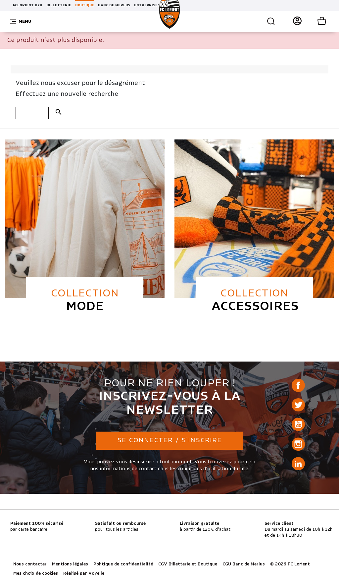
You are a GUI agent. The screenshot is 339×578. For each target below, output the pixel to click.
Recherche (271, 21)
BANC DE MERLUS (114, 5)
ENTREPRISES (147, 5)
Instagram (298, 444)
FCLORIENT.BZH (27, 5)
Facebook (298, 385)
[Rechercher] (32, 113)
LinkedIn (298, 463)
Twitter (298, 404)
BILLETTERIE (58, 5)
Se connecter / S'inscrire (169, 440)
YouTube (298, 424)
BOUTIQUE (84, 5)
